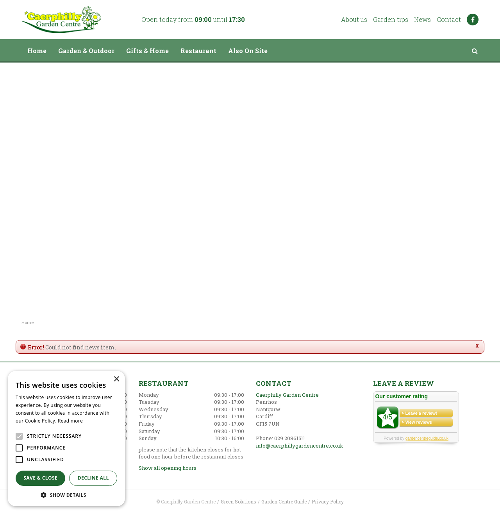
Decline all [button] (93, 478)
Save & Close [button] (40, 478)
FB (473, 19)
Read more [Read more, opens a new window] (70, 420)
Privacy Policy (328, 501)
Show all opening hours (167, 467)
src (475, 51)
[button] (66, 494)
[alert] (66, 438)
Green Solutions (238, 501)
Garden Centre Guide (284, 501)
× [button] (116, 379)
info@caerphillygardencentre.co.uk (299, 445)
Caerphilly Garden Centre (287, 394)
